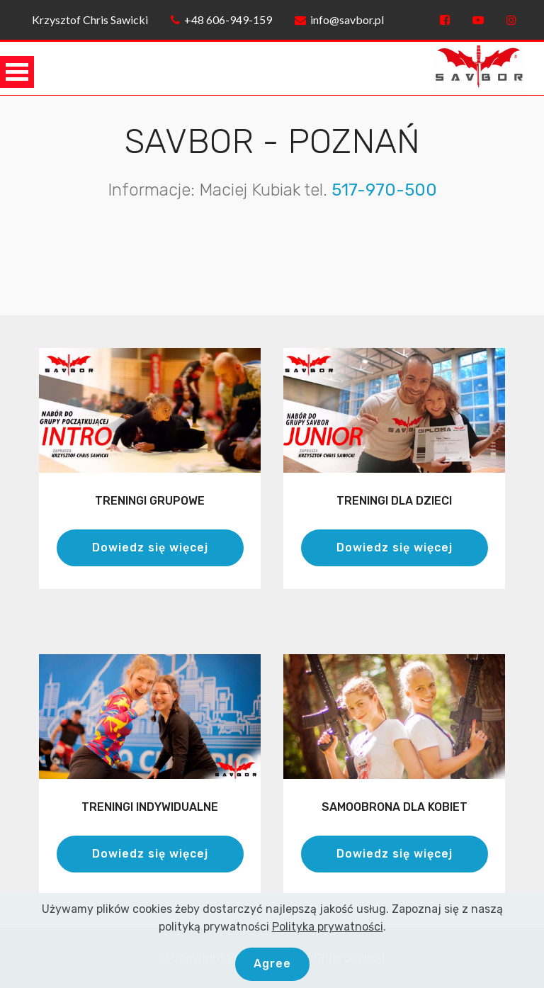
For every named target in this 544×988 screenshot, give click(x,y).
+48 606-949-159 (221, 19)
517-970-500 (384, 190)
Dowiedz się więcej (150, 547)
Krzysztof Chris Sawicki (88, 19)
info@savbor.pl (339, 19)
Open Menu (17, 72)
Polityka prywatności (327, 944)
